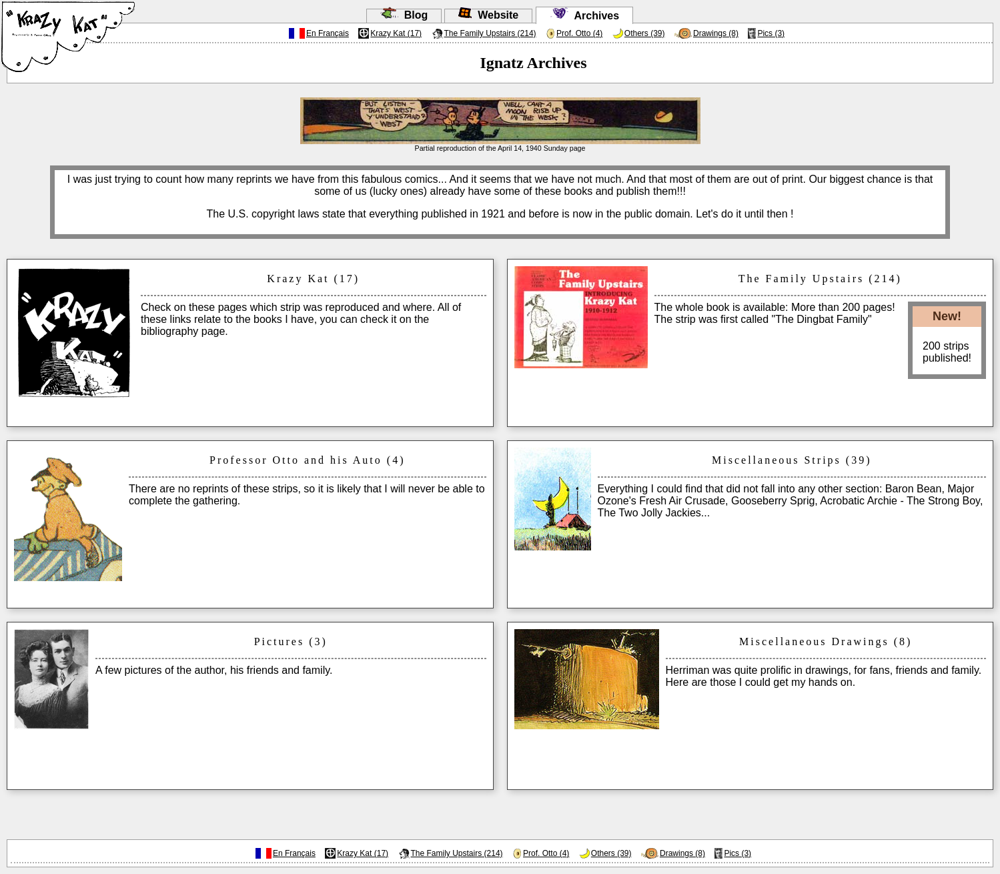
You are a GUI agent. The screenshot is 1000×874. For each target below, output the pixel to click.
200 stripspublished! (947, 352)
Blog (404, 15)
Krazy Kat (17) (396, 33)
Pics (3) (771, 33)
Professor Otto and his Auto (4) (307, 460)
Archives (584, 15)
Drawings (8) (715, 33)
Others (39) (644, 33)
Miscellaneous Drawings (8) (825, 641)
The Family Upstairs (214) (490, 33)
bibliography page (183, 331)
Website (488, 15)
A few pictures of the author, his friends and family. (213, 670)
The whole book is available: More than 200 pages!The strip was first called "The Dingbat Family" (774, 313)
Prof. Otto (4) (579, 33)
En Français (327, 33)
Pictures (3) (291, 641)
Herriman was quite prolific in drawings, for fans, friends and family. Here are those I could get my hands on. (824, 676)
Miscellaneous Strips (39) (791, 460)
